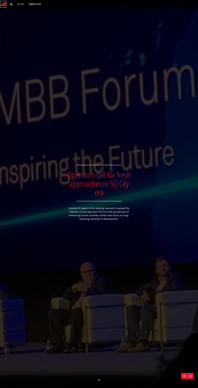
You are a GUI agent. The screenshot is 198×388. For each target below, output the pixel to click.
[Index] (11, 4)
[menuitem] (34, 4)
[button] (3, 4)
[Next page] (190, 376)
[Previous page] (184, 376)
